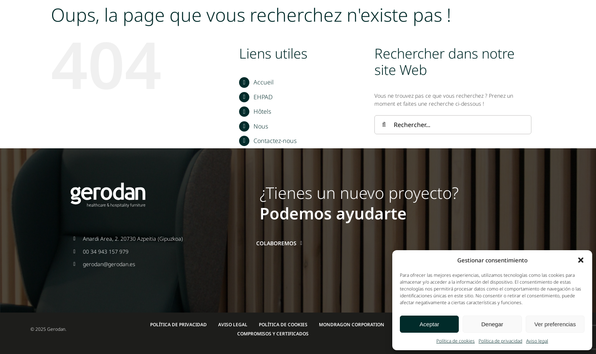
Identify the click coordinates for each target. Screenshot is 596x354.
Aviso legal (537, 341)
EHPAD (263, 97)
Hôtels (262, 111)
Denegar (492, 324)
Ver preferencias (555, 324)
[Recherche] (383, 124)
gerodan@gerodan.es (109, 264)
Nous (261, 126)
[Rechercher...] (452, 124)
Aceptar (429, 324)
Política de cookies (455, 341)
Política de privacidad (500, 341)
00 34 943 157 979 (105, 251)
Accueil (264, 82)
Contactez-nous (275, 141)
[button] (581, 260)
